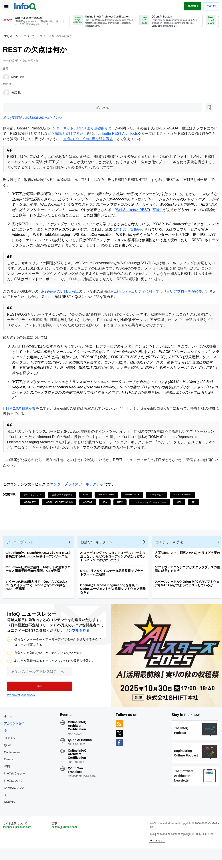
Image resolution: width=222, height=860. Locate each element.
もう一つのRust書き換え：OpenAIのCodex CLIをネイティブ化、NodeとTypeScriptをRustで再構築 (38, 588)
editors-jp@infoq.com (65, 836)
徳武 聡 (17, 92)
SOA (106, 502)
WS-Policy (31, 502)
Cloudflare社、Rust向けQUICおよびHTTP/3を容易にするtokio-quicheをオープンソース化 (40, 558)
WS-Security (133, 494)
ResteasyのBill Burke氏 (62, 291)
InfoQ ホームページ (16, 35)
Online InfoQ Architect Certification (78, 732)
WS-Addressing (184, 494)
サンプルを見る (77, 635)
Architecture (108, 494)
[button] (37, 691)
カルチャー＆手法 (171, 545)
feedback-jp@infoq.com (19, 836)
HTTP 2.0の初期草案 (20, 408)
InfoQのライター (16, 780)
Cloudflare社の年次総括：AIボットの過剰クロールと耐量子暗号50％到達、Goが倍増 (39, 572)
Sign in (210, 5)
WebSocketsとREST (150, 210)
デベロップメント (34, 494)
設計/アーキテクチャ (64, 494)
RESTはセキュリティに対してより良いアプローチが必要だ (159, 291)
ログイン (11, 745)
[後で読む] (32, 107)
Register (191, 5)
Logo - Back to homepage (27, 5)
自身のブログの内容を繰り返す (100, 139)
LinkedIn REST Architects (123, 134)
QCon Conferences (14, 755)
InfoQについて (15, 787)
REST (87, 494)
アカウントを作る (16, 733)
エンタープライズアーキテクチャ (78, 484)
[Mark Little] (7, 76)
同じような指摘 (133, 229)
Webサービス (158, 494)
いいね (17, 107)
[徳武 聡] (7, 92)
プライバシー (157, 851)
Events (10, 766)
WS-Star (89, 502)
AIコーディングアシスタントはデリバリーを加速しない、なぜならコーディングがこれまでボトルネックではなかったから (114, 560)
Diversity (11, 808)
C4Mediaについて (16, 798)
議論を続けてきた (74, 134)
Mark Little (19, 76)
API (195, 502)
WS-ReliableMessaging (61, 502)
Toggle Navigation (8, 5)
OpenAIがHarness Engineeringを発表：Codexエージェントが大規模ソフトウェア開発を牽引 (114, 592)
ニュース (39, 35)
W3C (180, 502)
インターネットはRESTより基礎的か (80, 128)
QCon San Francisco (76, 776)
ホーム (10, 723)
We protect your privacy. (21, 700)
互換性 (176, 210)
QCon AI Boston (81, 746)
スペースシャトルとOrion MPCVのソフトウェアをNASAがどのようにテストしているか (188, 586)
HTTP (121, 502)
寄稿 (8, 773)
